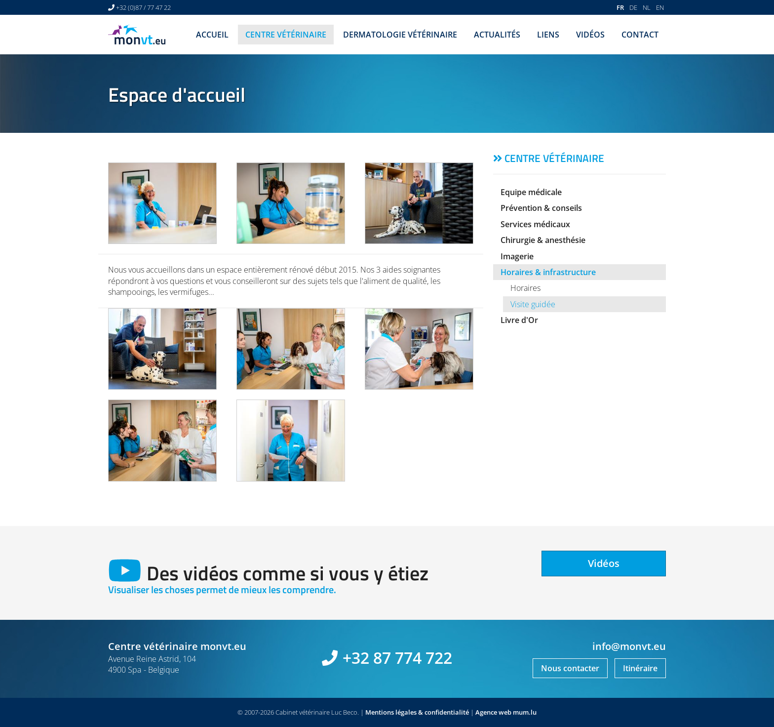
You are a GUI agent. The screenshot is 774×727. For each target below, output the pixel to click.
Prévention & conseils (541, 207)
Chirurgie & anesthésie (543, 240)
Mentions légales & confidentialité (417, 712)
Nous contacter (570, 668)
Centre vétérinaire (285, 34)
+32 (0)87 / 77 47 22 (143, 7)
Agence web (493, 712)
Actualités (497, 34)
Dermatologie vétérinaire (400, 34)
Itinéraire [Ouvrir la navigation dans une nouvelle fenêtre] (640, 668)
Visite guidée (532, 304)
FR (620, 7)
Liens (548, 34)
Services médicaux (535, 224)
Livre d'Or (519, 320)
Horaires (525, 288)
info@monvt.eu (629, 646)
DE (633, 7)
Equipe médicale (531, 192)
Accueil (212, 34)
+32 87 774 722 (397, 657)
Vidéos (590, 34)
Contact (639, 34)
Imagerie (517, 256)
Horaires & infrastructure (548, 272)
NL (647, 7)
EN (660, 7)
